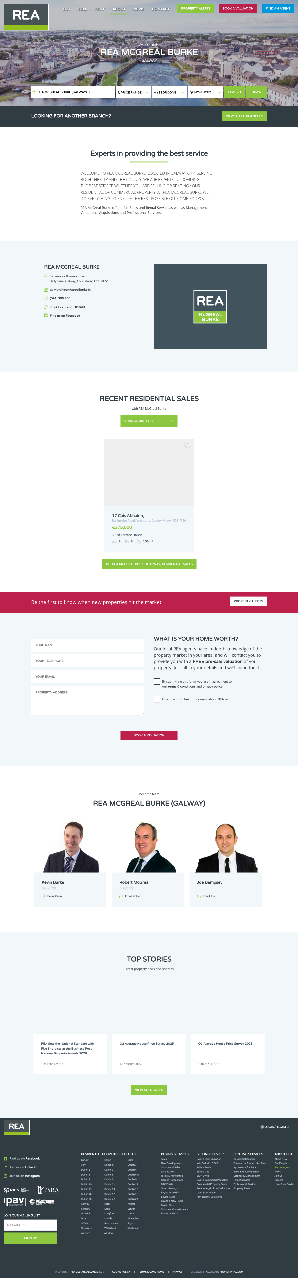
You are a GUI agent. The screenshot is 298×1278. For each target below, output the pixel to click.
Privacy (177, 1272)
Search (234, 92)
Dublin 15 (133, 1189)
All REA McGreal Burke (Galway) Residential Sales (149, 564)
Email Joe (209, 896)
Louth (131, 1213)
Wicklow (108, 1233)
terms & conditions (182, 687)
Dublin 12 (133, 1184)
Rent (100, 9)
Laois (107, 1209)
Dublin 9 (132, 1179)
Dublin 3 (108, 1169)
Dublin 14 (109, 1189)
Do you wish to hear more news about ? (195, 699)
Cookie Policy (121, 1272)
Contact (161, 9)
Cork (83, 1165)
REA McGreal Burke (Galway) (64, 92)
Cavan (107, 1160)
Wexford (85, 1233)
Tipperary (86, 1228)
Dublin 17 (109, 1194)
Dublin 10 (86, 1184)
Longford (109, 1213)
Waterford (110, 1228)
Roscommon (111, 1223)
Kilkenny (85, 1209)
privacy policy (213, 687)
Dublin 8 (108, 1179)
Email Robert (133, 896)
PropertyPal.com (231, 1272)
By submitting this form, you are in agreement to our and (197, 684)
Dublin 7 (85, 1179)
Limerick (85, 1213)
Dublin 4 (132, 1169)
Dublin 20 (86, 1199)
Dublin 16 (86, 1194)
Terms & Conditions (151, 1272)
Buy (67, 9)
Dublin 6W (133, 1174)
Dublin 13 (86, 1189)
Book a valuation (238, 8)
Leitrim (131, 1209)
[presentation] (183, 712)
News (138, 9)
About (119, 9)
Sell (82, 9)
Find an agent (278, 8)
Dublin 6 (108, 1174)
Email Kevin (54, 896)
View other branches (244, 116)
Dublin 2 (85, 1169)
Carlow (85, 1160)
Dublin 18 (133, 1194)
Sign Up (30, 1238)
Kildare (131, 1204)
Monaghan (133, 1218)
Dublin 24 (133, 1199)
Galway (85, 1204)
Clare (130, 1160)
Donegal (108, 1165)
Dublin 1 (132, 1165)
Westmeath (134, 1228)
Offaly (84, 1223)
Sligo (130, 1223)
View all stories (149, 1090)
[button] (205, 92)
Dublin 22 (109, 1199)
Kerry (107, 1204)
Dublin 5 (85, 1174)
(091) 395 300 (60, 298)
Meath (108, 1218)
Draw (256, 92)
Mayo (84, 1218)
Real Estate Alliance (84, 1272)
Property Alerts (195, 8)
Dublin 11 (109, 1184)
